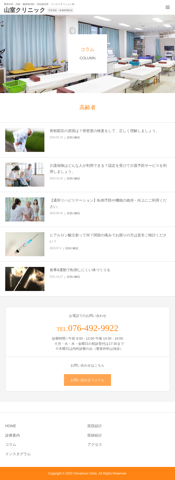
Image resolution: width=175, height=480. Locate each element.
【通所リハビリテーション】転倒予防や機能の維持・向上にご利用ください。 (108, 203)
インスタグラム (18, 454)
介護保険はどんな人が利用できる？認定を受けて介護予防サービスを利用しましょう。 (108, 168)
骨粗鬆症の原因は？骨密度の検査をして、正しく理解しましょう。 (104, 131)
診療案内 (12, 435)
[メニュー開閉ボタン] (167, 7)
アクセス (94, 444)
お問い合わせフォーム (87, 380)
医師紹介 (94, 435)
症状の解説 (73, 137)
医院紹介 (94, 426)
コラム (10, 444)
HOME (10, 426)
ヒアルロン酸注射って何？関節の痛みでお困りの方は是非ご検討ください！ (108, 238)
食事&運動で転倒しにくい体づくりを (80, 270)
